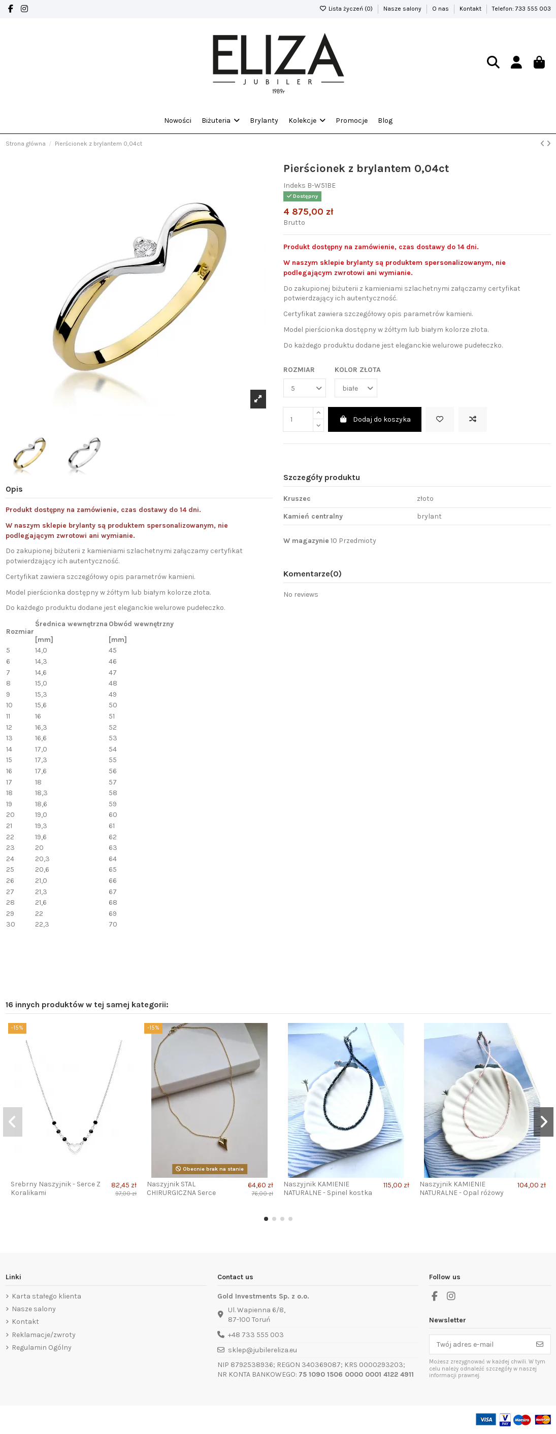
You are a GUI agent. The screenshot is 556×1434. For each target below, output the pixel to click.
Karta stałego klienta (46, 1296)
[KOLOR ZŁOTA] (356, 388)
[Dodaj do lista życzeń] (440, 419)
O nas (441, 8)
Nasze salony (403, 8)
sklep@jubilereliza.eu (262, 1350)
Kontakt (471, 8)
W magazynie (306, 540)
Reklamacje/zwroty (44, 1334)
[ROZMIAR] (304, 388)
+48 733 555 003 (256, 1334)
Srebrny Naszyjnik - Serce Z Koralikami (56, 1188)
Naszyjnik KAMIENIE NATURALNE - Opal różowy (461, 1188)
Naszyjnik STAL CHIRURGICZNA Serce (181, 1188)
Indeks (294, 185)
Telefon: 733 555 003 (521, 8)
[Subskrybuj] (539, 1344)
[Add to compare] (473, 419)
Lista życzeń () (346, 8)
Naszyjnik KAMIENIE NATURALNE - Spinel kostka (327, 1188)
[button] (307, 120)
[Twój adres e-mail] (480, 1344)
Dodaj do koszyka (375, 419)
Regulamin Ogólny (42, 1347)
